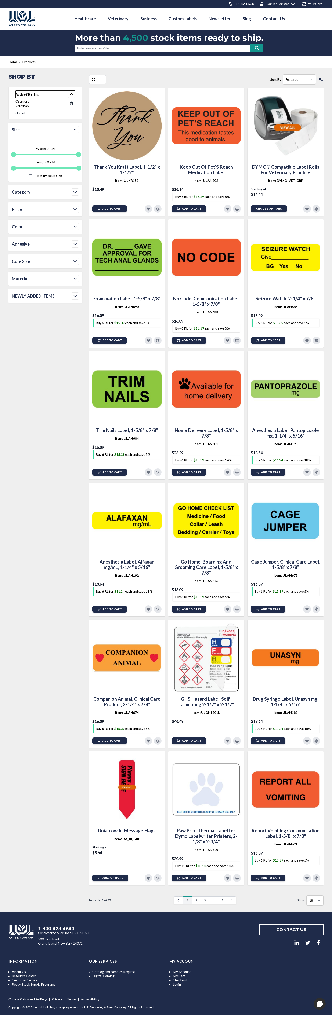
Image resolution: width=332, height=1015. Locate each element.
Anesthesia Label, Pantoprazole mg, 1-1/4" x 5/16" (285, 433)
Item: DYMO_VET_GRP (285, 180)
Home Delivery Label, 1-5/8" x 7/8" (206, 433)
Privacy (57, 999)
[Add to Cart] (109, 208)
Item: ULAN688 (206, 312)
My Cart (179, 976)
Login (177, 984)
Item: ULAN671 (285, 844)
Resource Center (24, 976)
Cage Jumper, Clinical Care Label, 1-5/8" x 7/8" (285, 564)
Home (13, 62)
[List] (100, 79)
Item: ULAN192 (127, 575)
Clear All (20, 113)
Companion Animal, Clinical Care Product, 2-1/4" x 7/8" (126, 701)
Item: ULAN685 (285, 307)
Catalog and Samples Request (113, 972)
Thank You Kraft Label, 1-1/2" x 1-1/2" (127, 169)
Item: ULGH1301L (206, 712)
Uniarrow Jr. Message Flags (127, 830)
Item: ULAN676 (206, 581)
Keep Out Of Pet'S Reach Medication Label (206, 169)
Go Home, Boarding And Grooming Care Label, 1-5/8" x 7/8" (206, 567)
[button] (320, 1004)
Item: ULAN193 (285, 444)
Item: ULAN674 (127, 712)
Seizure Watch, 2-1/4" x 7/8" (285, 298)
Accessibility (90, 999)
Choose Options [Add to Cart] (269, 208)
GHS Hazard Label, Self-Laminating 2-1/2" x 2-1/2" (206, 701)
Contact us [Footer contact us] (291, 929)
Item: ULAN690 (127, 307)
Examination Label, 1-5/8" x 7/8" (127, 298)
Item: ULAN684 (127, 438)
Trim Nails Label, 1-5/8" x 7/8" (127, 430)
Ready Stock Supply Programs (33, 984)
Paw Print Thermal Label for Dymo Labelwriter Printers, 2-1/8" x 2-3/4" (206, 836)
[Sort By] (299, 79)
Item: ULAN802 (206, 180)
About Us (19, 972)
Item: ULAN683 (206, 444)
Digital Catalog (103, 976)
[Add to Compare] (158, 209)
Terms (71, 999)
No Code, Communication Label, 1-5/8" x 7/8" (206, 301)
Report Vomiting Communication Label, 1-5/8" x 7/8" (286, 833)
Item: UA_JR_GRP (127, 839)
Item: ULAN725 (206, 850)
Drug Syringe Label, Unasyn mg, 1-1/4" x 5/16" (285, 701)
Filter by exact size (48, 176)
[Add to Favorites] (148, 209)
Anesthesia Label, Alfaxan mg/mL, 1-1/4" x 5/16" (127, 564)
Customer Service (24, 980)
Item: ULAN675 (285, 575)
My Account (182, 972)
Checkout (180, 980)
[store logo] (22, 18)
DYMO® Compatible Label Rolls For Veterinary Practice (285, 169)
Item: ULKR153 (126, 180)
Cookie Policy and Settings (27, 999)
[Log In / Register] (277, 3)
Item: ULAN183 (285, 712)
